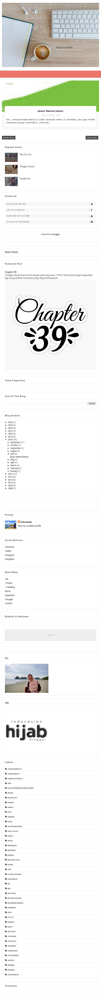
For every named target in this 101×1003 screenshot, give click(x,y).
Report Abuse (11, 252)
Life (6, 579)
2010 (10, 482)
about (7, 591)
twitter (8, 551)
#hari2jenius (13, 774)
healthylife (13, 831)
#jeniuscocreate (15, 779)
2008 (10, 488)
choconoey (26, 522)
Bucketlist (12, 798)
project (11, 922)
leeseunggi (13, 879)
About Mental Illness (50, 111)
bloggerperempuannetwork (21, 788)
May (12, 459)
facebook (9, 546)
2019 (10, 436)
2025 (10, 425)
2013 (10, 476)
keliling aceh (14, 860)
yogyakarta (13, 975)
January (14, 471)
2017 (10, 473)
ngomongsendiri (15, 903)
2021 (10, 430)
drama (11, 802)
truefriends (13, 955)
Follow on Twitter (51, 204)
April (12, 462)
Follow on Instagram (51, 222)
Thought (9, 599)
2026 (10, 422)
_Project (8, 583)
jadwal (11, 855)
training (12, 946)
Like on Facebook (51, 210)
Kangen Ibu (25, 178)
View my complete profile (29, 525)
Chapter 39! (11, 272)
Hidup (10, 836)
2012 (10, 479)
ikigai (10, 841)
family (11, 807)
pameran (12, 908)
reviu (10, 927)
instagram (9, 555)
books (10, 793)
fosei (10, 822)
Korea (10, 865)
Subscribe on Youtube (51, 216)
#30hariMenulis (15, 769)
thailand (12, 936)
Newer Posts (8, 137)
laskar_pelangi (15, 874)
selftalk (11, 931)
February (14, 468)
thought (9, 83)
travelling (13, 951)
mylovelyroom (14, 898)
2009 (10, 485)
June (12, 453)
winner (11, 965)
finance (11, 817)
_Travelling (10, 587)
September (15, 448)
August (13, 451)
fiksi (10, 812)
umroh (11, 960)
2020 (10, 433)
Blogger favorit (27, 166)
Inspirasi (12, 850)
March (13, 465)
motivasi (12, 893)
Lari (9, 869)
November (15, 442)
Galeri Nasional (15, 826)
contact (8, 603)
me (9, 884)
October (14, 445)
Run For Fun (25, 154)
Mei (9, 888)
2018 (10, 439)
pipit (10, 912)
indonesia (12, 845)
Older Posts (92, 137)
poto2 (10, 917)
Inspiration (10, 595)
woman (11, 970)
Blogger (56, 234)
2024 (10, 428)
